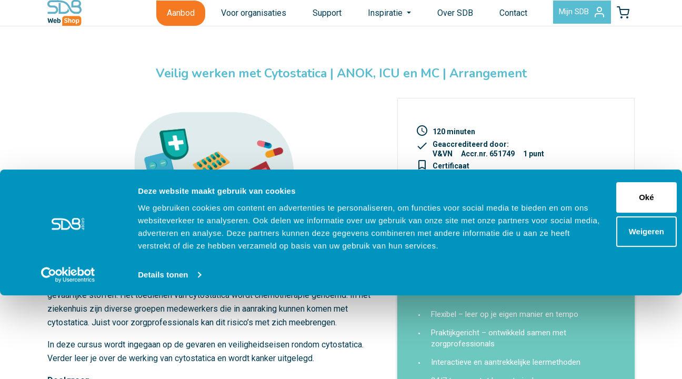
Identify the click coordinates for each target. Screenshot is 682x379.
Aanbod (154, 18)
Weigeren (593, 302)
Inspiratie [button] (360, 18)
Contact (487, 18)
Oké (594, 268)
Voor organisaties (227, 18)
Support (300, 18)
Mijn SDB (562, 18)
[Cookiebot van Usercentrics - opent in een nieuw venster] (68, 358)
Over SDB (429, 18)
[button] (616, 18)
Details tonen (163, 358)
